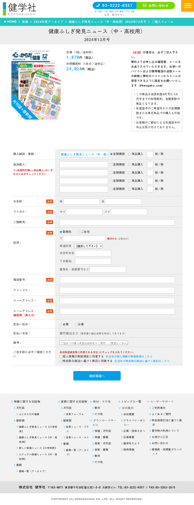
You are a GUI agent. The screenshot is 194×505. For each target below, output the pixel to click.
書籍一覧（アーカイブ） (33, 471)
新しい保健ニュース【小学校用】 (38, 448)
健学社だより (131, 443)
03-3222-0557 (114, 5)
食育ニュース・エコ (77, 437)
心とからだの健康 (29, 414)
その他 (99, 414)
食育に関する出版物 (74, 401)
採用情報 (128, 449)
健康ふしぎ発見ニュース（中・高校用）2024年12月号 (107, 22)
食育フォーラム (75, 414)
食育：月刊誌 (103, 443)
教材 (97, 408)
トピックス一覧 (131, 401)
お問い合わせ (155, 5)
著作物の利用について (165, 430)
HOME (12, 21)
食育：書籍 (101, 449)
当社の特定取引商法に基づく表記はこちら (142, 361)
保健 (25, 22)
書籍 (19, 465)
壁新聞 (20, 420)
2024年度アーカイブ (48, 22)
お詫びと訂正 (160, 437)
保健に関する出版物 (27, 401)
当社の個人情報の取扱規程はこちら (129, 356)
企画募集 (128, 437)
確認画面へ (97, 376)
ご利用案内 (159, 408)
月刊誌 (20, 408)
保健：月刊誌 (103, 431)
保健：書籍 (101, 437)
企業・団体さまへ (134, 431)
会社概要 (128, 414)
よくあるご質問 (161, 414)
